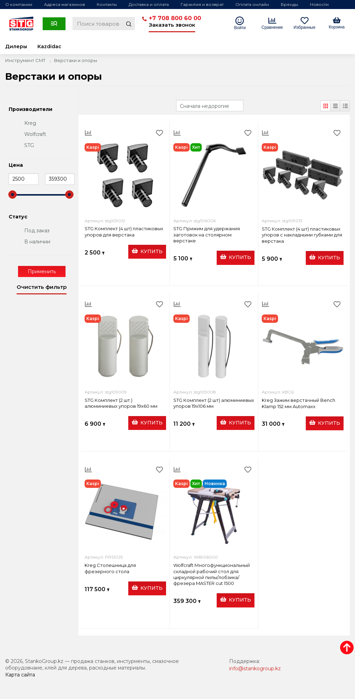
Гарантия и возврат (202, 4)
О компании (18, 4)
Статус (18, 217)
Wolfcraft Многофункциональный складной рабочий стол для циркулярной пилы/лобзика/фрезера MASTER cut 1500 (211, 574)
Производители (30, 109)
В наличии (37, 242)
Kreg (30, 123)
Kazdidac (49, 46)
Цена (16, 165)
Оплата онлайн (252, 4)
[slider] (12, 194)
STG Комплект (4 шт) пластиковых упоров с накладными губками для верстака (302, 235)
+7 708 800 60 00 (175, 18)
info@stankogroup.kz (255, 668)
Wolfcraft (35, 134)
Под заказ (37, 230)
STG (29, 145)
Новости (319, 4)
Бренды (289, 4)
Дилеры (16, 46)
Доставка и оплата (149, 4)
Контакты (107, 4)
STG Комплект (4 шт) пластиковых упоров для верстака (124, 231)
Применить (42, 271)
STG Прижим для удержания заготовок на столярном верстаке (206, 234)
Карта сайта (20, 675)
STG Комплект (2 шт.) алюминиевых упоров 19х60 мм (121, 403)
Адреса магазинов (64, 4)
